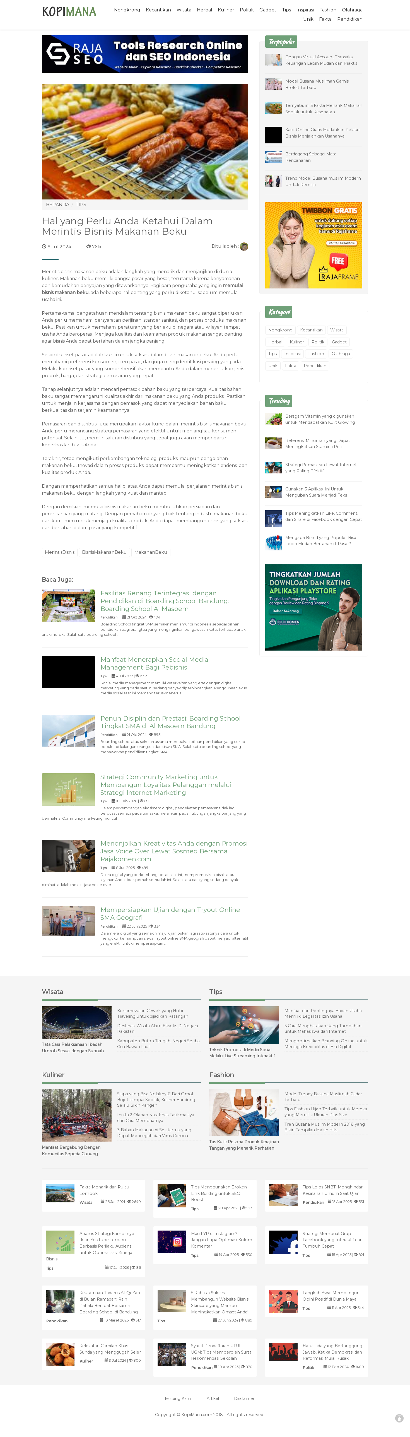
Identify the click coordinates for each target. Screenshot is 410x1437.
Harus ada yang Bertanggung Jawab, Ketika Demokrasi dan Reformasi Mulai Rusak (332, 1352)
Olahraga (352, 10)
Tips (286, 10)
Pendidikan (350, 19)
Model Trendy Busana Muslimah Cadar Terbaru (323, 1096)
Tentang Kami (178, 1398)
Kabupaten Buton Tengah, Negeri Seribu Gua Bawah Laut (158, 1043)
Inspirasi (305, 10)
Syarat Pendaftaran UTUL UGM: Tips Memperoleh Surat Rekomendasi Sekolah (221, 1352)
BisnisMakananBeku (104, 552)
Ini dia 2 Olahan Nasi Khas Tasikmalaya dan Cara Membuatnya (155, 1117)
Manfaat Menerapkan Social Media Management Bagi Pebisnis (154, 663)
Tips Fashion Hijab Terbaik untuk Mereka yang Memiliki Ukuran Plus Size (325, 1111)
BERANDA (57, 204)
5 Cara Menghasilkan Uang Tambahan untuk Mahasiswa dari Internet (322, 1028)
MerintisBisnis (59, 552)
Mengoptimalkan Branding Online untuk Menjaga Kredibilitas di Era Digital (326, 1043)
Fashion (327, 10)
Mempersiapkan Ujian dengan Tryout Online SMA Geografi (170, 913)
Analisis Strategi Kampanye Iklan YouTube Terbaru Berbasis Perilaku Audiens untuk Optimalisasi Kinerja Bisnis (90, 1246)
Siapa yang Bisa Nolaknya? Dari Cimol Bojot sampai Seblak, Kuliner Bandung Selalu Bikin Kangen (156, 1099)
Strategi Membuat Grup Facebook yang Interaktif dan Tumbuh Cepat (333, 1240)
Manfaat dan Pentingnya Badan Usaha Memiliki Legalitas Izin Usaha (323, 1013)
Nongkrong (127, 10)
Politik (247, 10)
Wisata (184, 10)
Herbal (204, 10)
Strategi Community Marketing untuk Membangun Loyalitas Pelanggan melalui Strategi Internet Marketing (165, 784)
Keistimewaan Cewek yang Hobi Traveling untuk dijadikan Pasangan (152, 1013)
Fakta (325, 19)
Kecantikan (158, 10)
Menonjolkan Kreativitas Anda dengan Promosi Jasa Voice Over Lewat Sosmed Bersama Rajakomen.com (174, 851)
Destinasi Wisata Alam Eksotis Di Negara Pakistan (157, 1028)
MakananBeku (150, 552)
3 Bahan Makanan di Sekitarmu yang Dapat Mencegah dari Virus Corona (154, 1132)
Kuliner (226, 10)
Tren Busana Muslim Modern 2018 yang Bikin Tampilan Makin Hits (324, 1127)
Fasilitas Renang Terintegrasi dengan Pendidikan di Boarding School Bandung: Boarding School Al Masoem (164, 601)
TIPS (81, 204)
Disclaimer (244, 1398)
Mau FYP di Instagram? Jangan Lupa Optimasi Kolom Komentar (221, 1240)
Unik (308, 19)
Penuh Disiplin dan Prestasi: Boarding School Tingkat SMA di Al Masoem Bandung (170, 722)
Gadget (267, 10)
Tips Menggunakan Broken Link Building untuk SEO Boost (219, 1193)
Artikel (213, 1398)
